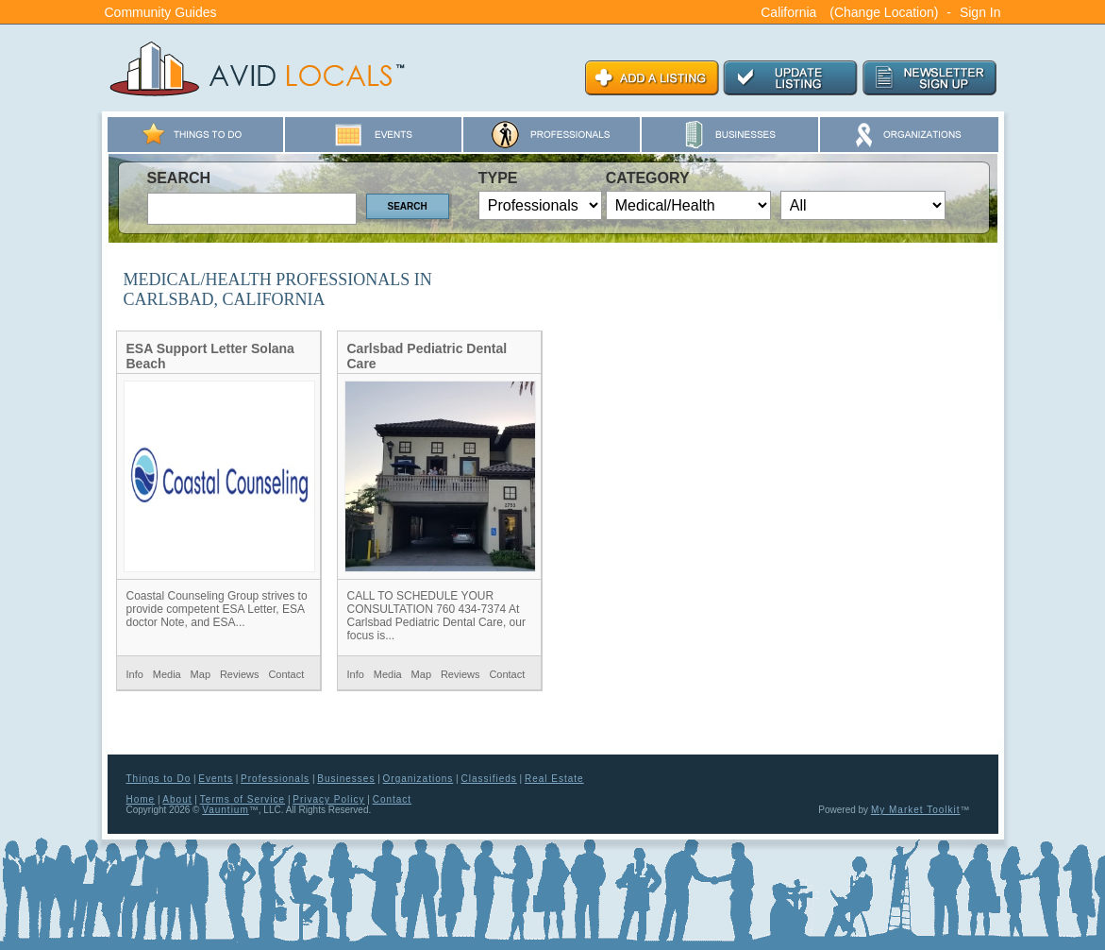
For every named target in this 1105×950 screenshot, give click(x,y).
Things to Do (159, 778)
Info (134, 674)
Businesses (346, 778)
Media (167, 674)
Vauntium (225, 810)
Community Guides (161, 12)
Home (141, 799)
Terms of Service (242, 799)
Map (200, 674)
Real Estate (554, 778)
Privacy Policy (328, 799)
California (788, 12)
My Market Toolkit (916, 810)
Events (215, 778)
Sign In (980, 12)
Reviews (240, 674)
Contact (286, 674)
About (177, 799)
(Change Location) (883, 12)
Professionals (275, 778)
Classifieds (488, 778)
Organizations (418, 778)
